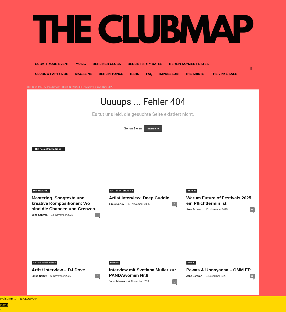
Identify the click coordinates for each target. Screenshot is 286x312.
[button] (252, 69)
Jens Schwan (40, 214)
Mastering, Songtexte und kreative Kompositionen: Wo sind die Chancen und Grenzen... (65, 203)
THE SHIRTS (195, 74)
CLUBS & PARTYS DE (51, 74)
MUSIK (191, 262)
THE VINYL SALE (224, 74)
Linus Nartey (116, 204)
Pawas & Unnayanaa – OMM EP (218, 269)
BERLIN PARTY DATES (145, 64)
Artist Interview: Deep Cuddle (139, 198)
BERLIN (192, 190)
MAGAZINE (83, 74)
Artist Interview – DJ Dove (58, 269)
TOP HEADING (41, 190)
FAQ (149, 74)
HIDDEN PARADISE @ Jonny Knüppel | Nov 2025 (87, 87)
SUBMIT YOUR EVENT (52, 64)
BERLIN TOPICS (111, 74)
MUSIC (81, 64)
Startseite (153, 128)
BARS (134, 74)
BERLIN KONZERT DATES (189, 64)
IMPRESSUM (169, 74)
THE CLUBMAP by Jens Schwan (43, 87)
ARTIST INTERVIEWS (121, 190)
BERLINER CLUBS (107, 64)
